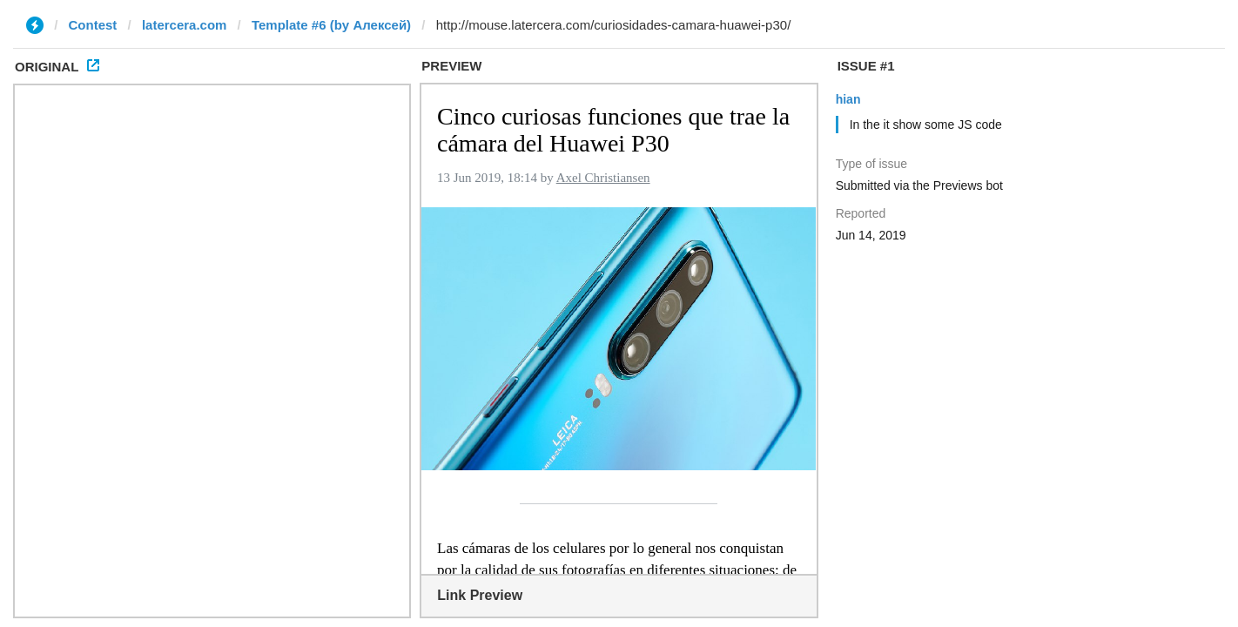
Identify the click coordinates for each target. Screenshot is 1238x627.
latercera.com (184, 24)
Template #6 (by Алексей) (331, 24)
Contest (93, 24)
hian (848, 99)
